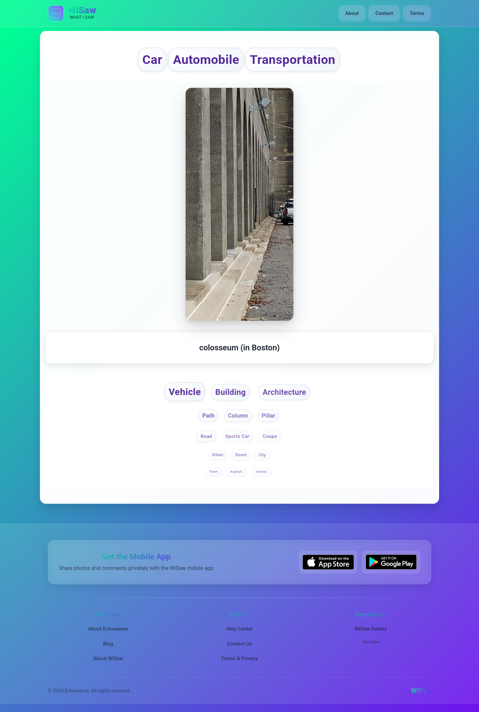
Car (152, 59)
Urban (217, 454)
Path (208, 415)
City (262, 454)
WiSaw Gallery (371, 629)
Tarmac (261, 471)
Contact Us (239, 644)
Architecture (284, 392)
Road (206, 436)
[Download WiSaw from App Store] (328, 562)
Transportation (292, 59)
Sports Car (237, 436)
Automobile (206, 59)
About (352, 13)
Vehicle (185, 391)
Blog (108, 644)
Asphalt (237, 471)
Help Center (239, 629)
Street (241, 454)
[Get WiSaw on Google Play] (391, 562)
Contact (384, 13)
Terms (417, 13)
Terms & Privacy (239, 658)
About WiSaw (108, 658)
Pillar (268, 416)
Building (230, 392)
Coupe (270, 436)
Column (238, 416)
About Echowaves (108, 629)
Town (214, 471)
